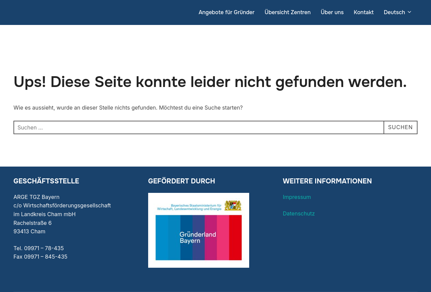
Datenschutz (299, 213)
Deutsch (398, 12)
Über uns (332, 12)
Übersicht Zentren (288, 12)
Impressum (297, 197)
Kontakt (364, 12)
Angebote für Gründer (227, 12)
